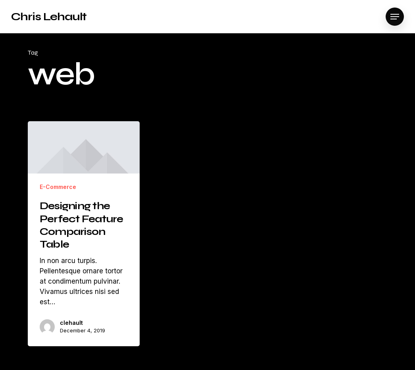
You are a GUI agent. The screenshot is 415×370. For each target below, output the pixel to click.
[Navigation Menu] (395, 17)
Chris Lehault (48, 16)
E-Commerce (58, 186)
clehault (71, 322)
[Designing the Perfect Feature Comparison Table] (84, 233)
